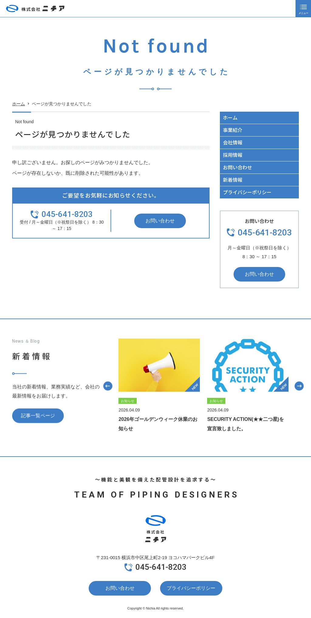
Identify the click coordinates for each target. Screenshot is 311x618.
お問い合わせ (160, 220)
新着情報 (232, 179)
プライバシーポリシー (247, 192)
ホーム (18, 104)
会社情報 (232, 142)
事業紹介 (232, 129)
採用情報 (232, 154)
